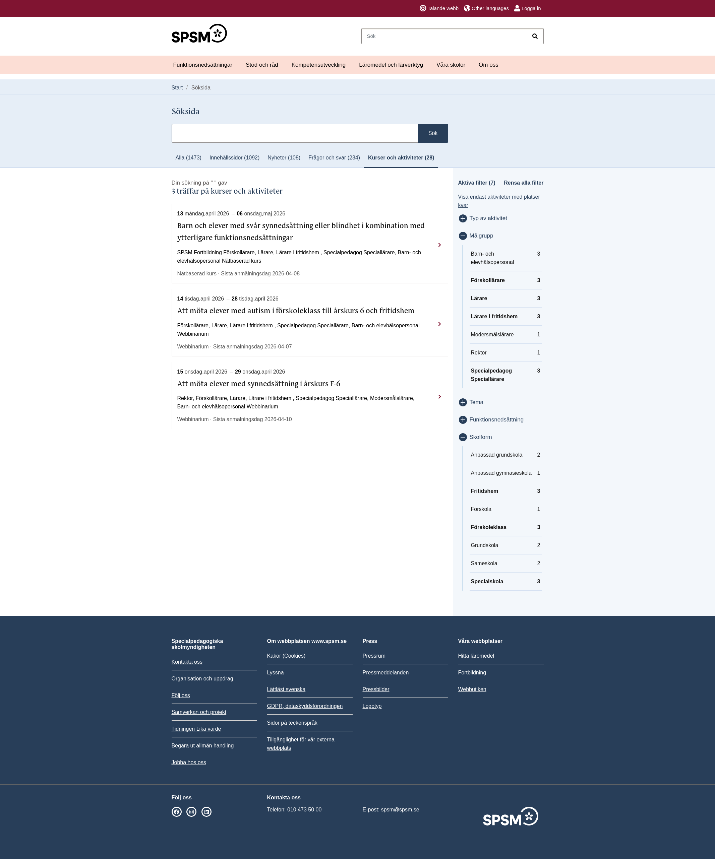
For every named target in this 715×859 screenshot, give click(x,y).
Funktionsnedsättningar (203, 65)
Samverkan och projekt (199, 712)
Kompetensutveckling (319, 65)
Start (177, 87)
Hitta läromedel (476, 656)
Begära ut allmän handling (203, 745)
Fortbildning (472, 672)
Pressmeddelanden (386, 672)
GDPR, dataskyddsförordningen (305, 706)
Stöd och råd (262, 65)
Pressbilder (376, 689)
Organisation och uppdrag (202, 678)
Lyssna (275, 672)
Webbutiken (472, 689)
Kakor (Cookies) (286, 656)
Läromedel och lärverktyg (391, 65)
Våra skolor (450, 65)
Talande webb (439, 8)
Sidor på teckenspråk (292, 723)
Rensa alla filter (523, 183)
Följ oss (181, 695)
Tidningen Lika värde (196, 729)
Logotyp (372, 706)
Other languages (486, 8)
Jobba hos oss (189, 762)
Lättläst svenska (286, 689)
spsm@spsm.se (400, 809)
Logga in (527, 8)
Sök (433, 133)
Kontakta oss (187, 662)
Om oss (488, 65)
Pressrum (374, 656)
